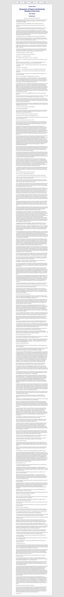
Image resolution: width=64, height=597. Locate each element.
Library (25, 2)
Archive (32, 2)
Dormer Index (32, 6)
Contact (44, 2)
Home (19, 2)
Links (38, 2)
